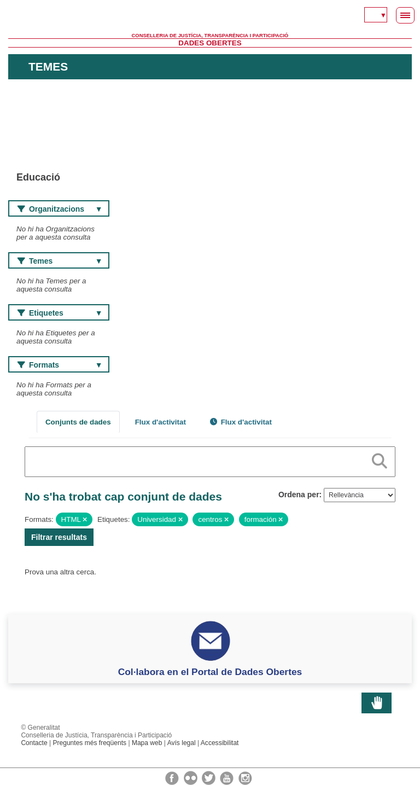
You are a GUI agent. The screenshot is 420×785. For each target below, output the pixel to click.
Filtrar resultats (59, 537)
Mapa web (147, 743)
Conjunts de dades (78, 422)
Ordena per (298, 494)
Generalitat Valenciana (210, 16)
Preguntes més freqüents (89, 743)
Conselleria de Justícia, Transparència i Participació (210, 35)
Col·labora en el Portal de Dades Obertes (210, 671)
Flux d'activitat (160, 422)
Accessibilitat (220, 743)
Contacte (34, 743)
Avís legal (181, 743)
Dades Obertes (209, 43)
